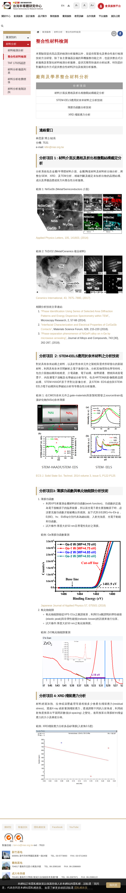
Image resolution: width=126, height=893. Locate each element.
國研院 (7, 827)
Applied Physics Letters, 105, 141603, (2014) (62, 237)
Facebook (57, 827)
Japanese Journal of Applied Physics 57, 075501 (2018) (73, 605)
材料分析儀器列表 (17, 71)
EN (62, 5)
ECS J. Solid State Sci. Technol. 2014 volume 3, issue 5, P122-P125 (75, 475)
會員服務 (18, 16)
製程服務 (54, 16)
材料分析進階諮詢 (17, 90)
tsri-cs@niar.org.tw (23, 845)
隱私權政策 (80, 887)
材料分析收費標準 (17, 81)
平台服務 (103, 16)
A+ (92, 5)
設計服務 (30, 16)
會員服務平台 (109, 6)
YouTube (74, 827)
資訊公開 (115, 16)
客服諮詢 (22, 827)
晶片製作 (42, 16)
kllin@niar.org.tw (54, 147)
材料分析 (11, 44)
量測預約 (11, 37)
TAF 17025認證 (17, 63)
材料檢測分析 (15, 50)
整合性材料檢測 (17, 56)
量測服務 (66, 16)
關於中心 (5, 16)
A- (76, 5)
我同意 (113, 885)
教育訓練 (78, 16)
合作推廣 (91, 16)
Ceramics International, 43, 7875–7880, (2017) (63, 298)
